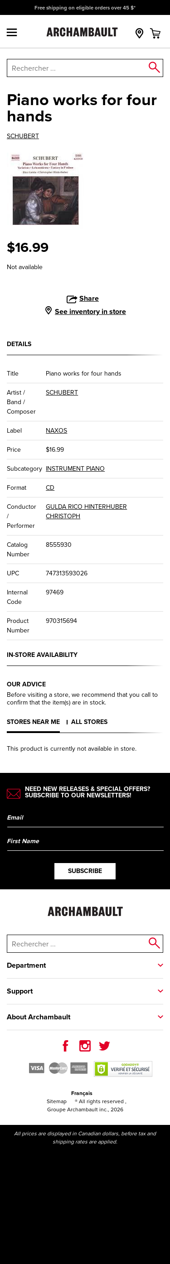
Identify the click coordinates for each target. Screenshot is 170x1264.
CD (50, 487)
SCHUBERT (23, 136)
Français (81, 1093)
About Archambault (38, 1017)
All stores (89, 722)
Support (20, 991)
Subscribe (85, 871)
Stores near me (33, 722)
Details (19, 344)
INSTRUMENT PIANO (75, 468)
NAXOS (56, 430)
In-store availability (42, 655)
